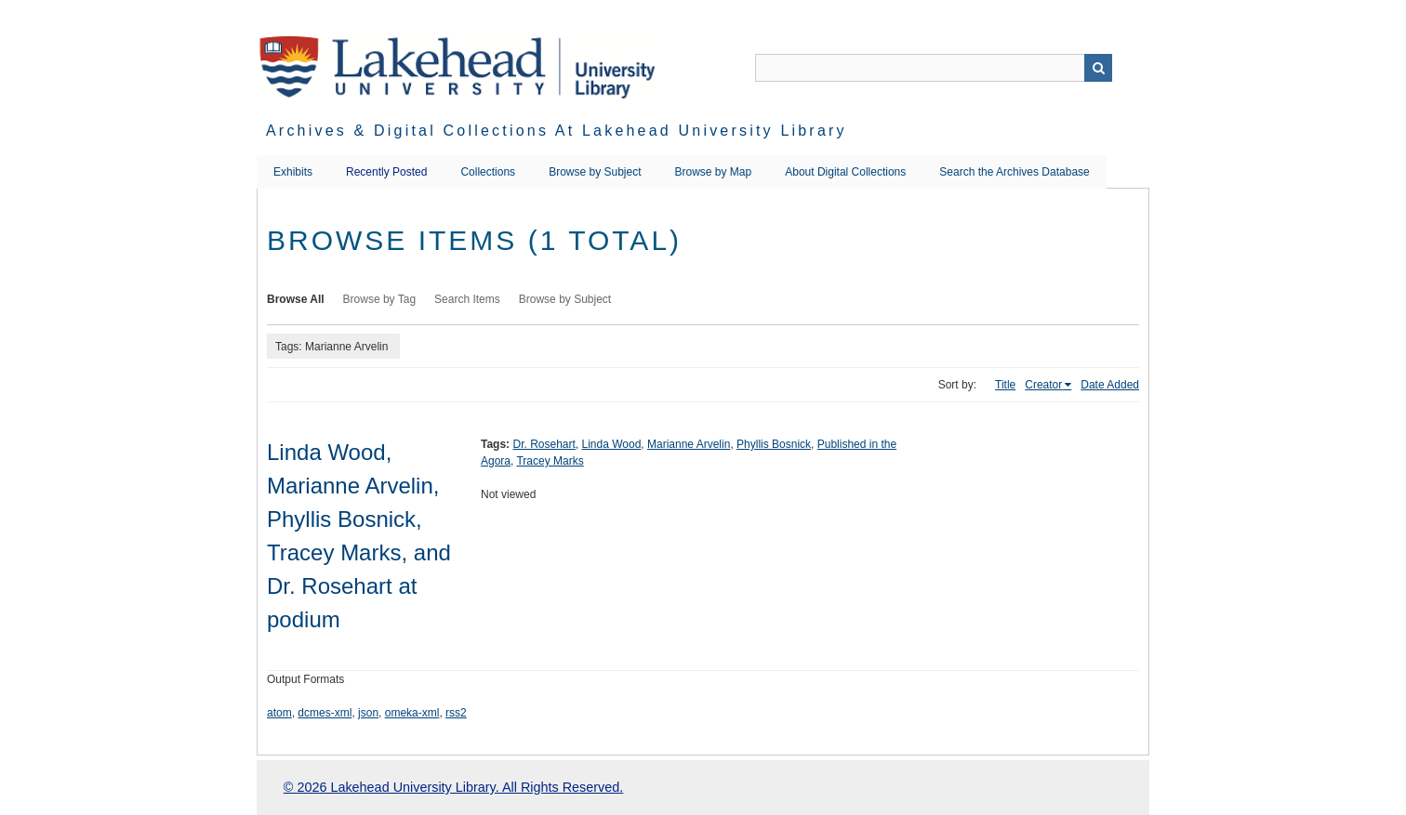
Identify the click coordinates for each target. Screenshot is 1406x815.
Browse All (296, 299)
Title (1005, 384)
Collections (487, 171)
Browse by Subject (595, 171)
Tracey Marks (549, 460)
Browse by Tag (380, 299)
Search (1098, 68)
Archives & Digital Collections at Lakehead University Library (556, 130)
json (368, 712)
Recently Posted (386, 171)
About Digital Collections (845, 171)
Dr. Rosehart (543, 444)
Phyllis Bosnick (773, 444)
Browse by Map (713, 171)
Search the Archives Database (1014, 171)
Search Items (467, 299)
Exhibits (292, 171)
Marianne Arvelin (688, 444)
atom (279, 712)
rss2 (456, 712)
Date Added (1110, 384)
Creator (1043, 384)
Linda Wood (612, 444)
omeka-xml (412, 712)
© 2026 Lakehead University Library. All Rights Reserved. (453, 787)
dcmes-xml (325, 712)
